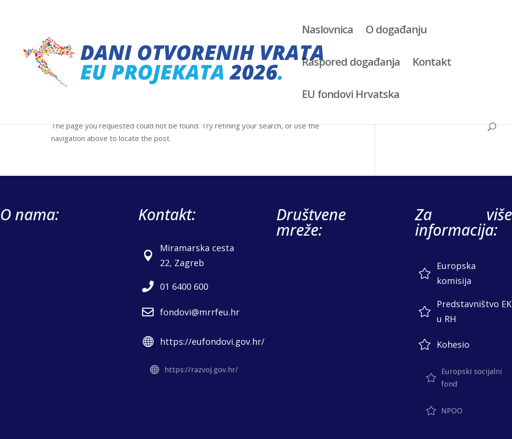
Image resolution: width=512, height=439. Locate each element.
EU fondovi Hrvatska (350, 95)
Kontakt (431, 63)
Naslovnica (327, 31)
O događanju (396, 31)
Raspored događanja (351, 63)
